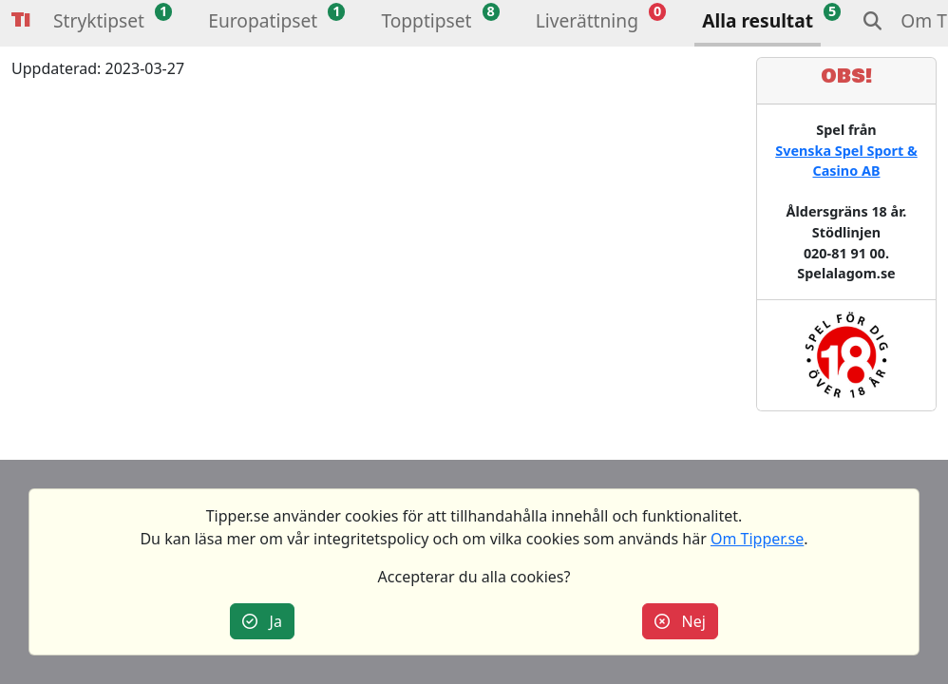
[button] (99, 23)
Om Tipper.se (757, 538)
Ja (262, 621)
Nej (680, 621)
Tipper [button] (20, 20)
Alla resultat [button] (757, 20)
